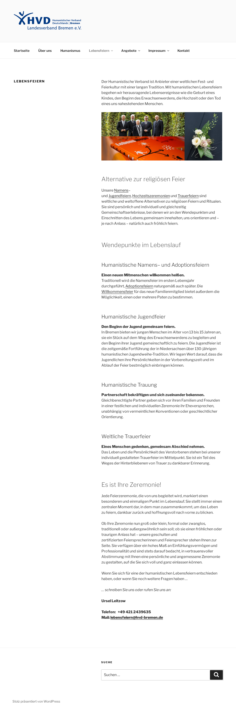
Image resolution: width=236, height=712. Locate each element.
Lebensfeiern (101, 51)
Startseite (22, 51)
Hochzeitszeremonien (151, 196)
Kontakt (183, 51)
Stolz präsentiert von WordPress (36, 701)
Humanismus (70, 51)
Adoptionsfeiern (139, 286)
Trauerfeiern (188, 196)
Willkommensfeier (117, 291)
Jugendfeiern (120, 196)
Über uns (45, 51)
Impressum (159, 51)
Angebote (131, 51)
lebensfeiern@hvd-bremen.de (136, 617)
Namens (121, 190)
